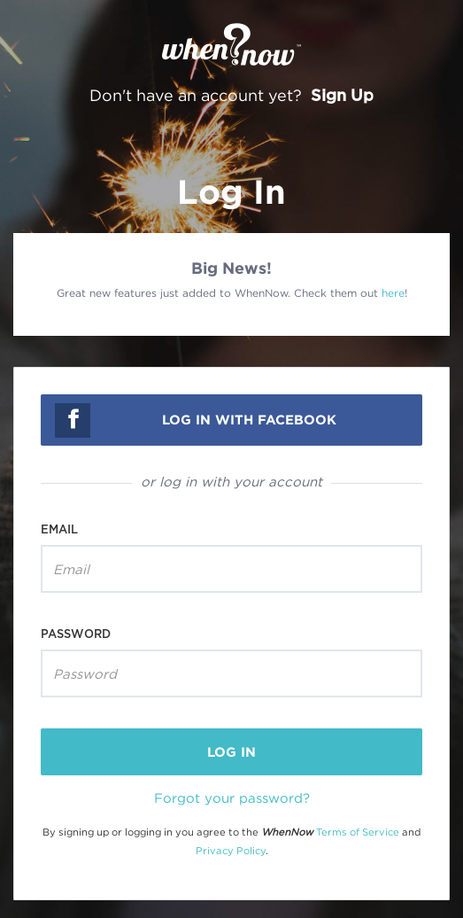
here (393, 293)
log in (231, 751)
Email (59, 529)
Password (76, 633)
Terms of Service (357, 832)
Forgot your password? (232, 797)
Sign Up (342, 95)
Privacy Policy (231, 850)
